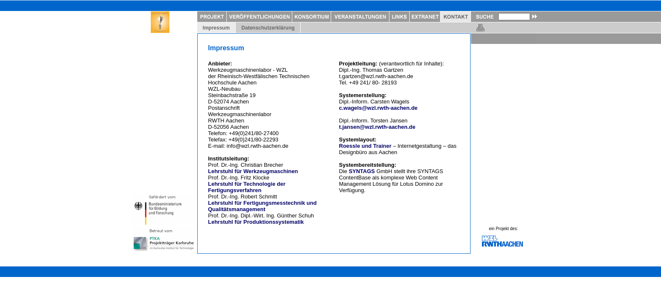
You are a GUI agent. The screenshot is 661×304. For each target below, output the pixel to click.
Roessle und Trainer (365, 146)
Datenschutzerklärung (268, 28)
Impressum (216, 28)
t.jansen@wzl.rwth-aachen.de (377, 127)
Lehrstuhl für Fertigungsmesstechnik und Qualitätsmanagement (262, 206)
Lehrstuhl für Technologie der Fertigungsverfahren (247, 187)
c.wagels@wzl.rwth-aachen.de (378, 108)
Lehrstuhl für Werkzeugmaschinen (253, 171)
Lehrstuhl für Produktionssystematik (256, 222)
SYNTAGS (362, 171)
